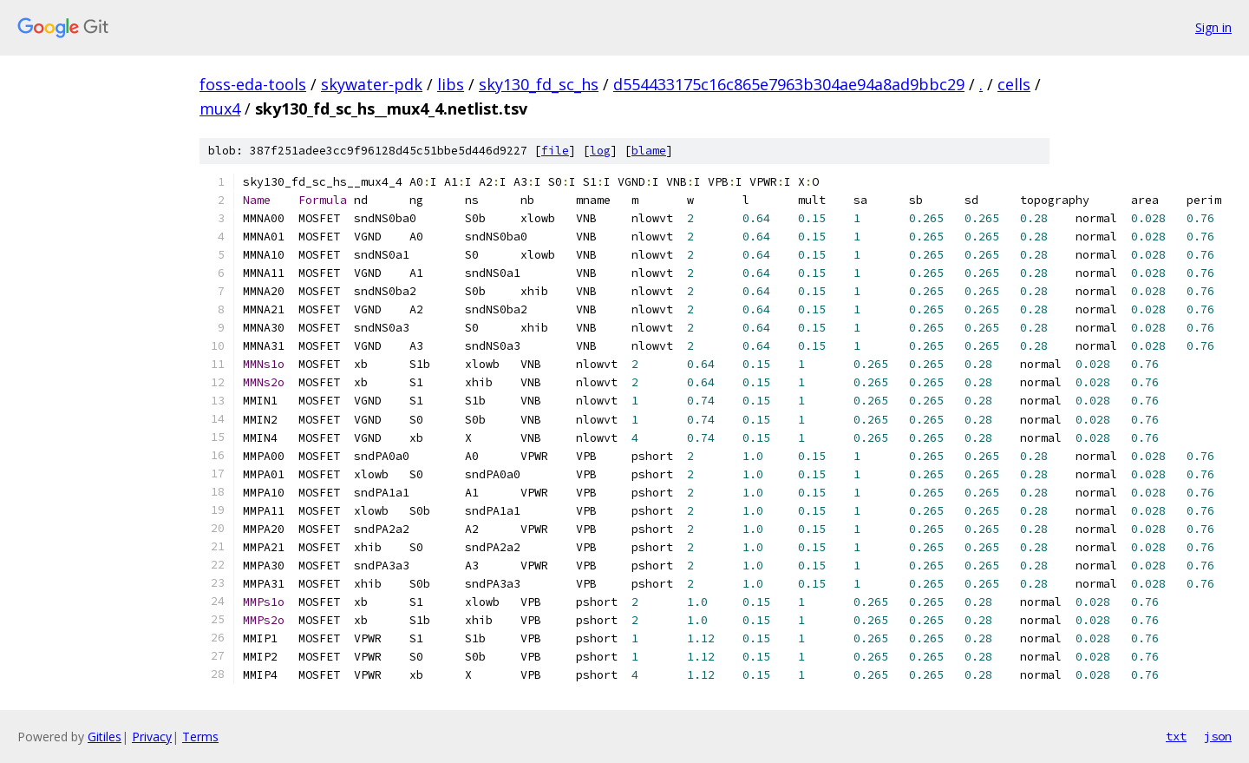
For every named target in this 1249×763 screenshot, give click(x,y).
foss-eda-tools (252, 84)
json (1218, 736)
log (600, 150)
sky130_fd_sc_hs (538, 84)
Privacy (152, 736)
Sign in (1213, 27)
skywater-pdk (371, 84)
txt (1176, 736)
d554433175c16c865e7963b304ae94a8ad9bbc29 (789, 84)
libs (450, 84)
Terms (200, 736)
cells (1013, 84)
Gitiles (104, 736)
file (555, 150)
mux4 (219, 108)
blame (648, 150)
